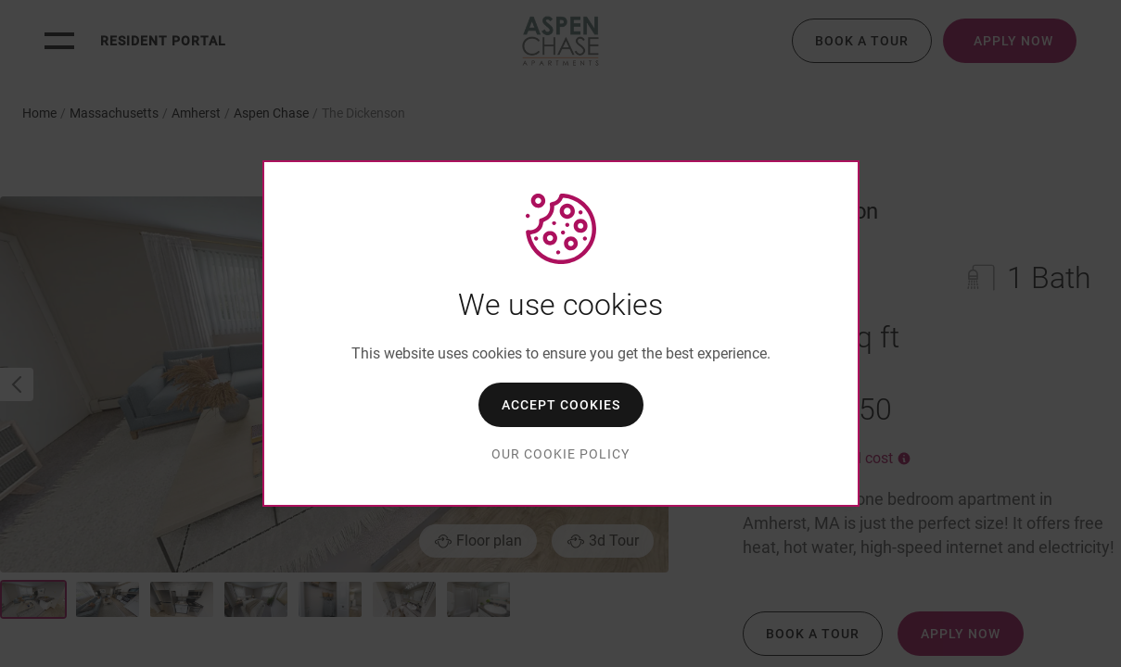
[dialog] (561, 333)
